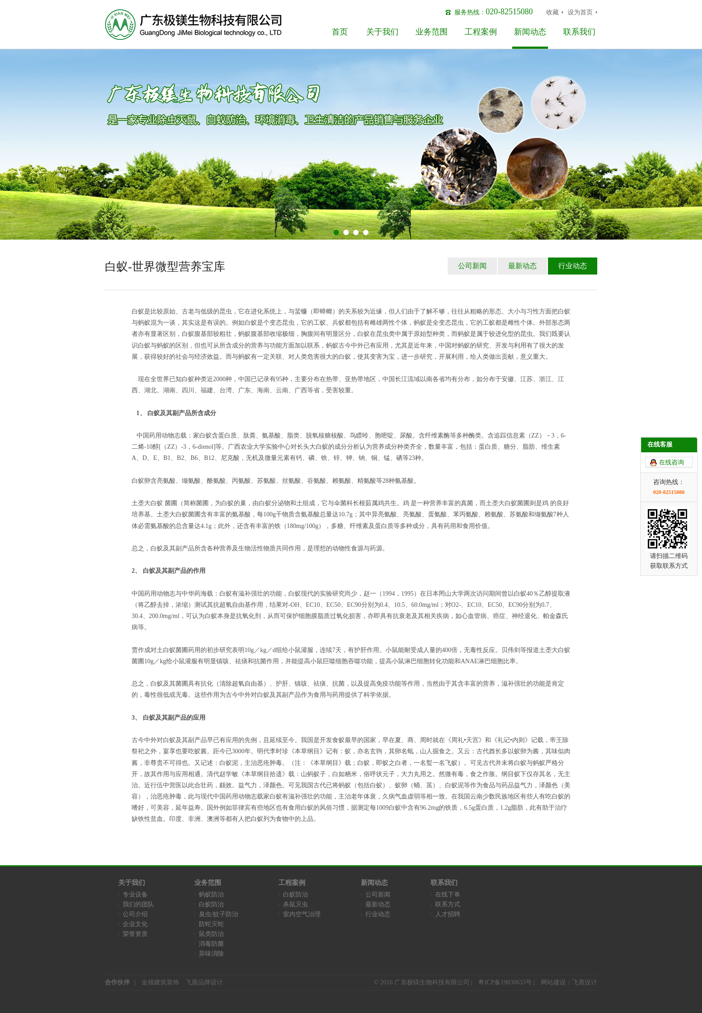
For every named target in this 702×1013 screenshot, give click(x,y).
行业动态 (572, 266)
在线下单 (447, 894)
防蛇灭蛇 (211, 924)
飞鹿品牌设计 (204, 982)
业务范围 (431, 31)
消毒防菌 (211, 943)
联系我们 (579, 31)
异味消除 (211, 953)
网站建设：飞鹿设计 (569, 982)
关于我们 (382, 31)
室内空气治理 (302, 914)
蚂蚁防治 (211, 894)
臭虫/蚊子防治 (218, 914)
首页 (340, 31)
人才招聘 (447, 914)
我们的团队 (138, 904)
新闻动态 (530, 31)
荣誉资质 (135, 934)
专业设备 (135, 894)
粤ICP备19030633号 (505, 982)
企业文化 (135, 924)
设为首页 (580, 12)
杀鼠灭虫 (295, 904)
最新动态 (522, 266)
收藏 (552, 12)
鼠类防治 (211, 934)
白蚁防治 (211, 904)
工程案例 (481, 31)
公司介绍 (135, 914)
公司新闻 (472, 266)
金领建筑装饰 (160, 982)
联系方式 (447, 904)
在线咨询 (671, 398)
